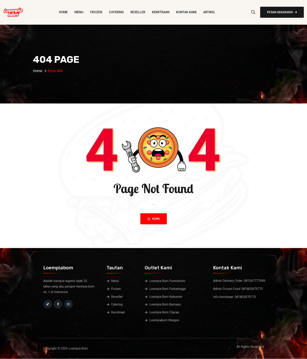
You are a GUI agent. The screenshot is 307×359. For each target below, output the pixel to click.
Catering (116, 12)
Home (63, 12)
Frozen (96, 12)
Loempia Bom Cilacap (164, 312)
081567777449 (254, 281)
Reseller (137, 12)
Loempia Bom (78, 349)
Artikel (209, 12)
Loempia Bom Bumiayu (165, 304)
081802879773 (252, 289)
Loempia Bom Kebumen (165, 297)
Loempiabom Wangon (164, 320)
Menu (79, 12)
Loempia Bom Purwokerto (167, 281)
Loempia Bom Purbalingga (167, 289)
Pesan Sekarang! (282, 12)
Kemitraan (160, 12)
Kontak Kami (186, 12)
